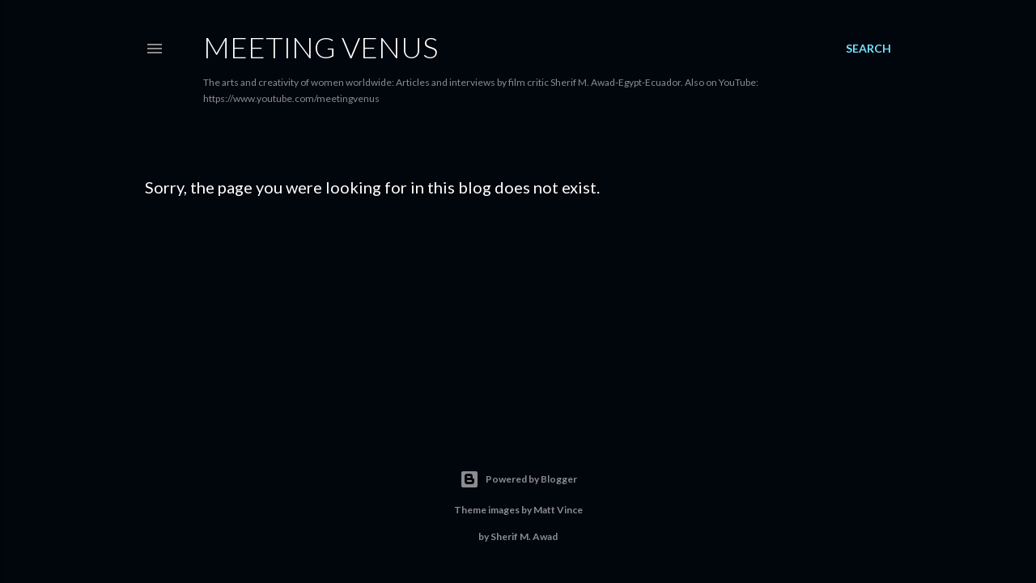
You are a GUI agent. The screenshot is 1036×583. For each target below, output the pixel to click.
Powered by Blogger (518, 479)
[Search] (868, 48)
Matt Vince (558, 510)
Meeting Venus (320, 47)
